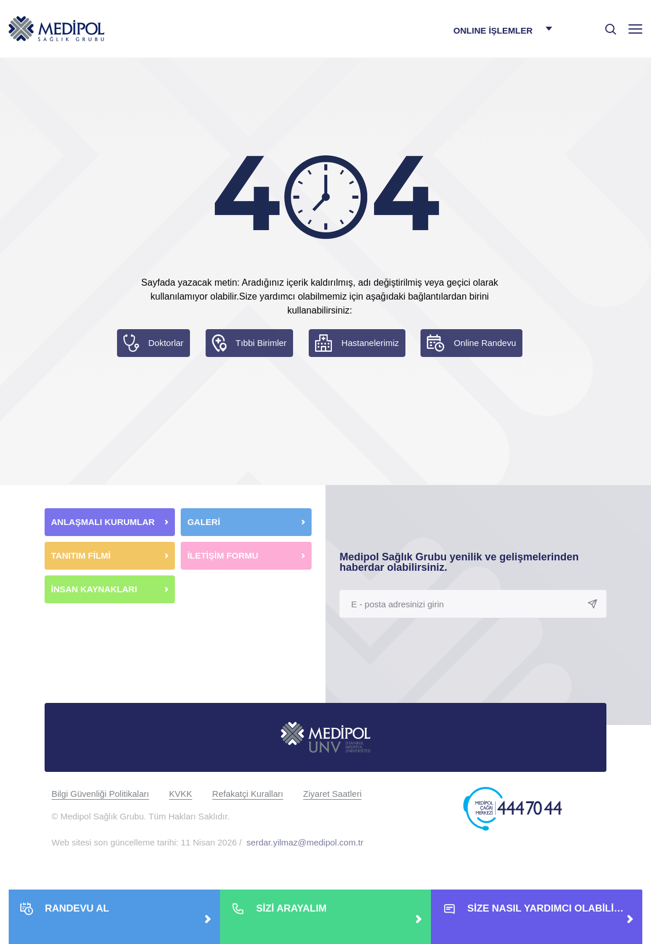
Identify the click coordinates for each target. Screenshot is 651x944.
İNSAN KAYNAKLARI (95, 589)
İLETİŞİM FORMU (222, 555)
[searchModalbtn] (606, 25)
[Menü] (635, 28)
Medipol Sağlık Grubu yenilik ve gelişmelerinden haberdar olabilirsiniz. (459, 562)
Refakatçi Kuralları (247, 794)
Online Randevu (484, 343)
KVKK (180, 794)
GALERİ (203, 522)
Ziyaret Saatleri (332, 794)
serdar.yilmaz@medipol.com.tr (305, 842)
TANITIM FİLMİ (81, 555)
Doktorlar (166, 343)
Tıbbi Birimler (261, 343)
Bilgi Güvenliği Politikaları (100, 794)
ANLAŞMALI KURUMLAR (103, 522)
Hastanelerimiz (370, 343)
